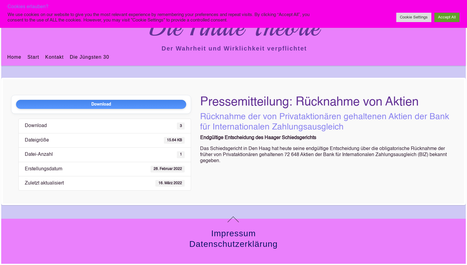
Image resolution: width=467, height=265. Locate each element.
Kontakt (54, 57)
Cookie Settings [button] (414, 17)
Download (101, 104)
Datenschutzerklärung (233, 244)
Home (14, 57)
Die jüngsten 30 (89, 57)
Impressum (233, 233)
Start (33, 57)
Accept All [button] (447, 17)
